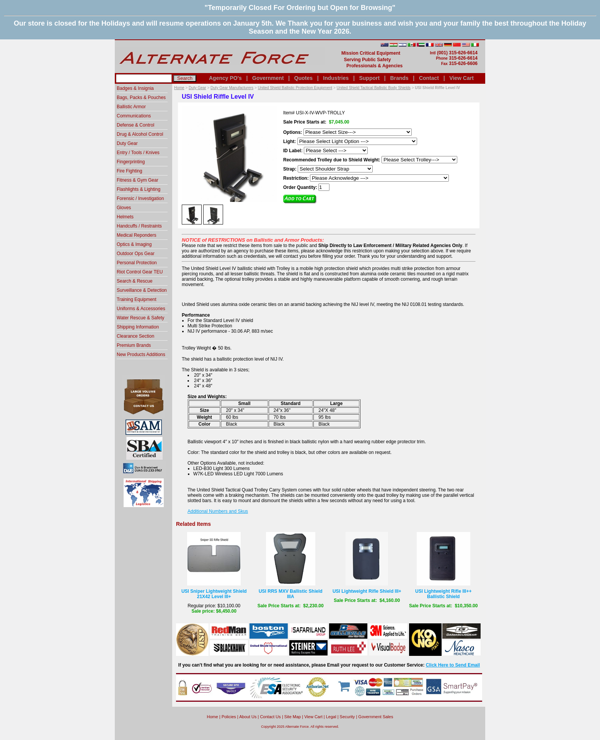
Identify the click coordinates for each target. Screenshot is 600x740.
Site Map (292, 716)
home (212, 716)
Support (369, 78)
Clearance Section (135, 336)
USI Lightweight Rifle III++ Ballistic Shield (443, 594)
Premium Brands (134, 345)
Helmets (125, 217)
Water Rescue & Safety (140, 317)
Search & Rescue (134, 281)
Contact (429, 78)
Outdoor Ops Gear (136, 253)
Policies (229, 716)
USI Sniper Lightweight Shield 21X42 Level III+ (214, 594)
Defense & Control (135, 125)
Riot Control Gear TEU (140, 272)
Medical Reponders (136, 235)
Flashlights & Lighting (138, 189)
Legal (331, 716)
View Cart (461, 78)
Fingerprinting (131, 161)
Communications (134, 116)
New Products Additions (141, 354)
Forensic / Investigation (140, 198)
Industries (336, 78)
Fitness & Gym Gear (137, 180)
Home (179, 88)
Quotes (303, 78)
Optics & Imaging (134, 244)
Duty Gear (197, 88)
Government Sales (375, 716)
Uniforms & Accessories (141, 308)
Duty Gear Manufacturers (231, 88)
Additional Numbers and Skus (218, 511)
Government (268, 78)
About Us (247, 716)
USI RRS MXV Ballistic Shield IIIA (291, 594)
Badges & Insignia (135, 88)
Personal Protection (137, 262)
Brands (399, 78)
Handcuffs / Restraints (139, 226)
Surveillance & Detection (142, 290)
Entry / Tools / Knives (138, 152)
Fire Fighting (129, 171)
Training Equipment (137, 299)
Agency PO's (225, 78)
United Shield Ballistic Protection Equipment (295, 88)
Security (347, 716)
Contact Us (270, 716)
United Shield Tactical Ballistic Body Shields (374, 88)
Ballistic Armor (131, 106)
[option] (192, 214)
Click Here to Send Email (453, 665)
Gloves (124, 207)
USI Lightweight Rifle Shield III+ (367, 591)
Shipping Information (138, 327)
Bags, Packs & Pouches (141, 97)
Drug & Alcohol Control (140, 134)
